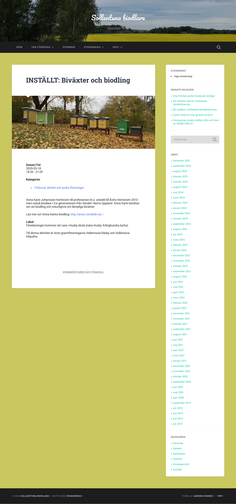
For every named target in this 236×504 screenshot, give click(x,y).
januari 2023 (179, 250)
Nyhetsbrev (179, 453)
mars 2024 (179, 197)
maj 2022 (178, 287)
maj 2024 (178, 192)
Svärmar (69, 47)
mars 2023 (179, 239)
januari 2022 (179, 308)
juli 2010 (177, 424)
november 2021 (181, 318)
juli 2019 (177, 408)
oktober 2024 (180, 181)
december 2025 (181, 160)
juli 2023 (177, 234)
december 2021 (181, 313)
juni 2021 (178, 339)
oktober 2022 (180, 266)
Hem (19, 47)
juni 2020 (178, 387)
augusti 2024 (180, 187)
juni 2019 (178, 413)
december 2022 (181, 255)
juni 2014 (178, 418)
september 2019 (182, 402)
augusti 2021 (180, 334)
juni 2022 (178, 281)
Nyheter (177, 448)
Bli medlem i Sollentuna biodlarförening (195, 109)
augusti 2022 (180, 276)
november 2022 (181, 260)
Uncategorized (181, 464)
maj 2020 (178, 392)
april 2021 (178, 350)
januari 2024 (179, 208)
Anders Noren (203, 496)
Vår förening (41, 47)
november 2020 (181, 371)
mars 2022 (179, 297)
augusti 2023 (180, 229)
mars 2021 (179, 355)
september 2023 (182, 223)
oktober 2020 (180, 376)
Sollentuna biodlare (118, 17)
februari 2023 (180, 245)
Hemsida (178, 443)
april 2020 (178, 397)
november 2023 (181, 213)
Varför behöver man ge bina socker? (193, 115)
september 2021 (182, 329)
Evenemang (92, 47)
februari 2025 (180, 176)
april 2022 (178, 292)
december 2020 (181, 366)
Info (116, 47)
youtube (177, 469)
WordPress (73, 496)
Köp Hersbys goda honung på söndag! (194, 95)
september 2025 (182, 166)
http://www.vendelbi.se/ (86, 214)
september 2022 (182, 271)
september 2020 (182, 381)
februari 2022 (180, 303)
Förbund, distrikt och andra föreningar (59, 188)
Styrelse (177, 459)
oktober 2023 (180, 218)
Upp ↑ (221, 496)
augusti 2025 (180, 171)
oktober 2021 (180, 324)
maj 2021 (178, 345)
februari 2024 (180, 202)
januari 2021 (179, 360)
